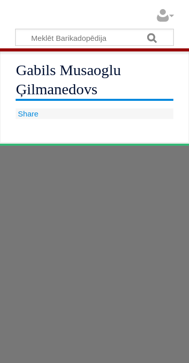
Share (27, 113)
